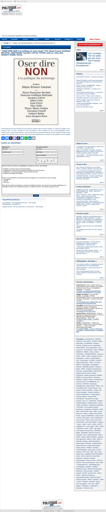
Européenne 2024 (82, 388)
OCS (84, 452)
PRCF (101, 462)
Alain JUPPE (87, 341)
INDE (101, 409)
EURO (98, 386)
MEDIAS (89, 439)
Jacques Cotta (99, 415)
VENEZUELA (85, 486)
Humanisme (79, 409)
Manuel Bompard (92, 435)
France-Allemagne (81, 392)
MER (94, 439)
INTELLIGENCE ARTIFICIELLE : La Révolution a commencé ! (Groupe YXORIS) (89, 93)
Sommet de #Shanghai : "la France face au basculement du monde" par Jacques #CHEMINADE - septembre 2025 (88, 243)
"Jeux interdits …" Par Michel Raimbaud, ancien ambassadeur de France (89, 155)
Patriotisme (79, 458)
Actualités (14, 39)
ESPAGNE (86, 384)
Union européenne (81, 484)
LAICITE (99, 424)
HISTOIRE (80, 407)
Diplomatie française (88, 367)
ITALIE (78, 415)
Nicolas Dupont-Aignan (93, 445)
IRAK (91, 411)
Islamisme (79, 413)
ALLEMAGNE (88, 343)
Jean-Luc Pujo (80, 420)
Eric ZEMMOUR (91, 381)
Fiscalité (95, 390)
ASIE (95, 350)
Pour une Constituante (88, 462)
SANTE (99, 473)
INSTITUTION (84, 411)
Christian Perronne (96, 356)
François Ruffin (92, 396)
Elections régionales (90, 375)
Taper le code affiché (41, 155)
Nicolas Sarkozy (80, 447)
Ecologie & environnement (93, 369)
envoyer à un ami (7, 1)
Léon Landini (90, 426)
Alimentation (79, 343)
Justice (79, 424)
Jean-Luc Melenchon (96, 418)
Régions (79, 39)
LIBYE (86, 428)
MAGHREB (84, 433)
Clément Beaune (95, 358)
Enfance (91, 379)
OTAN (78, 456)
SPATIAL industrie (81, 479)
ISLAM (100, 411)
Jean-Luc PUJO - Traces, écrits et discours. (88, 96)
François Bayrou (95, 394)
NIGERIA (89, 447)
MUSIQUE (88, 443)
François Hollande (81, 396)
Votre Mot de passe (6, 152)
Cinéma (87, 358)
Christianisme (80, 358)
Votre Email (4, 149)
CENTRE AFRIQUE (90, 354)
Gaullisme (100, 401)
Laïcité (89, 424)
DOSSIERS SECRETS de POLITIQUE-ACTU (89, 98)
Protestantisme (80, 467)
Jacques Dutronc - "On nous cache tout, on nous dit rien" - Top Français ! (23, 207)
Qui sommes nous (68, 510)
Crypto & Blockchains (82, 362)
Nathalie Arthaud (97, 443)
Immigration (87, 409)
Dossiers (58, 39)
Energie (85, 379)
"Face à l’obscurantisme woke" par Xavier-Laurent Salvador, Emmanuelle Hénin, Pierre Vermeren (88, 272)
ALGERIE (94, 341)
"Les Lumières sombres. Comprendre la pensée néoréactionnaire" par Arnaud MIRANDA (89, 264)
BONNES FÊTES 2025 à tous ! (87, 311)
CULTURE (97, 362)
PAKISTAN (88, 456)
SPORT (90, 479)
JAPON (79, 418)
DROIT (83, 369)
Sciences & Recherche (88, 475)
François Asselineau (93, 392)
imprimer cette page (21, 1)
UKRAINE (91, 481)
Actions (25, 39)
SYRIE (102, 479)
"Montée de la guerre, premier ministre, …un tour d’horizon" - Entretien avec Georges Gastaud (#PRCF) (88, 252)
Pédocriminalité (80, 460)
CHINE (83, 356)
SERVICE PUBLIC (95, 477)
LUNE (91, 428)
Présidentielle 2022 (94, 464)
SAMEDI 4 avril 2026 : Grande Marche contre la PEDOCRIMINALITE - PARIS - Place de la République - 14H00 (89, 191)
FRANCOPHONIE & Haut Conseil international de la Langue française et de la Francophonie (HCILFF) (89, 82)
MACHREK (97, 430)
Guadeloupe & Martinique (96, 405)
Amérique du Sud (87, 345)
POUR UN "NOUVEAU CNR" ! (85, 107)
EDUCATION (97, 371)
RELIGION (79, 471)
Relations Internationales (95, 469)
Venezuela (79, 488)
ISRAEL (85, 413)
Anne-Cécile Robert (91, 347)
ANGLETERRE (80, 347)
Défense (78, 364)
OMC (91, 452)
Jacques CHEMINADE (87, 415)
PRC (97, 462)
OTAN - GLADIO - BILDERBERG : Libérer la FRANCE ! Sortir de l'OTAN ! (88, 86)
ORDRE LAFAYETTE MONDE (93, 454)
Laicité (94, 424)
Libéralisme (80, 428)
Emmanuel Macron (87, 377)
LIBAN (97, 426)
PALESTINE (96, 456)
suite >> (102, 69)
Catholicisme (80, 354)
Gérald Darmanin (92, 403)
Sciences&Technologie (82, 477)
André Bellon (96, 345)
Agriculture (79, 341)
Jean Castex (86, 418)
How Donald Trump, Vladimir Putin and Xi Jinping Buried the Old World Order (89, 302)
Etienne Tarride (90, 386)
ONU (96, 452)
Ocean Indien (91, 450)
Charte (59, 510)
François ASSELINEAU (82, 394)
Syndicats (96, 479)
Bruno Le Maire (94, 352)
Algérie (100, 341)
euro (102, 386)
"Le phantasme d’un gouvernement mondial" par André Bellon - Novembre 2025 (90, 147)
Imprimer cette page (36, 510)
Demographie (86, 364)
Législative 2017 (80, 426)
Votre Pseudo (39, 152)
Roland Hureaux (88, 471)
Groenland (85, 405)
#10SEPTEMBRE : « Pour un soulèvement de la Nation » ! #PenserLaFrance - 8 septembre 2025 (90, 330)
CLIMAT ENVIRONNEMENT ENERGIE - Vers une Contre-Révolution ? (89, 104)
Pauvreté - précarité (89, 458)
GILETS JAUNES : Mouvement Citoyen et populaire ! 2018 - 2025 (88, 100)
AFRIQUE (98, 339)
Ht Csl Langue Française (91, 407)
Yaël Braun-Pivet (88, 488)
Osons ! (36, 39)
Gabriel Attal (92, 401)
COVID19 (92, 360)
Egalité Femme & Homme (83, 373)
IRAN (95, 411)
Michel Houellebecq (94, 441)
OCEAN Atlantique (81, 450)
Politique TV (69, 39)
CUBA (91, 362)
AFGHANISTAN (89, 339)
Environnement (98, 379)
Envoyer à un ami (49, 510)
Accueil (4, 39)
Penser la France (91, 460)
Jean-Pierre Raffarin (91, 422)
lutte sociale (97, 428)
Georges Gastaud (81, 403)
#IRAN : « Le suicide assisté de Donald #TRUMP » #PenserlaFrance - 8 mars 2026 (88, 291)
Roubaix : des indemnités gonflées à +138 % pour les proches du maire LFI (34, 43)
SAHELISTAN (92, 473)
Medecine (94, 437)
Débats (47, 39)
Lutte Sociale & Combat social (84, 430)
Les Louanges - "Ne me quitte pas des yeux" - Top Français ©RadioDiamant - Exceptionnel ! (19, 203)
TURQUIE (85, 481)
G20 (84, 401)
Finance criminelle (87, 390)
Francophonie (80, 398)
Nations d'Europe (81, 445)
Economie (79, 371)
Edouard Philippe (88, 371)
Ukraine (98, 481)
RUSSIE (96, 471)
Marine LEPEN (86, 437)
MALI (84, 435)
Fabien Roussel (92, 388)
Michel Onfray (80, 443)
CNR (77, 360)
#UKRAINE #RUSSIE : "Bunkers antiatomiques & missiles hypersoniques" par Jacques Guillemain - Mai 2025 (89, 177)
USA (89, 484)
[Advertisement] (66, 20)
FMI (100, 390)
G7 (87, 401)
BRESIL (86, 352)
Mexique (85, 441)
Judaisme (100, 422)
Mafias (78, 433)
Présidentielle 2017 (82, 464)
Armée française (88, 350)
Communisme (84, 360)
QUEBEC (88, 467)
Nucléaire (95, 447)
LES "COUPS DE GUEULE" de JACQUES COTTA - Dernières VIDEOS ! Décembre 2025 (89, 168)
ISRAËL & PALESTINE (95, 413)
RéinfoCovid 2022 (81, 469)
